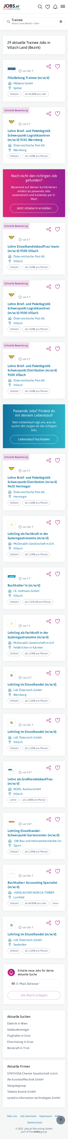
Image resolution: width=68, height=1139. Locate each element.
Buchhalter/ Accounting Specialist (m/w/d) (32, 885)
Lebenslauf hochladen (34, 439)
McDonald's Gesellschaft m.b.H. (33, 543)
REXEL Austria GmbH (27, 789)
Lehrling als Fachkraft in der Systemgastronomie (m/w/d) (28, 536)
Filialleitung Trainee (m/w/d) (28, 78)
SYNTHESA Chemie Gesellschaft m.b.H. (32, 1073)
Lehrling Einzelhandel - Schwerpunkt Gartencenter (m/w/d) (33, 833)
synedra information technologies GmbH (33, 1097)
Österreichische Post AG (29, 145)
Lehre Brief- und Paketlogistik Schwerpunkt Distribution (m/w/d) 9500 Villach (32, 370)
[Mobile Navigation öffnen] (63, 6)
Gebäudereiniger (18, 1029)
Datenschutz (34, 1122)
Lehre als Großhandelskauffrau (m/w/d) (30, 781)
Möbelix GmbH (23, 83)
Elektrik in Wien (17, 1023)
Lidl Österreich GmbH (27, 690)
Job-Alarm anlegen (34, 995)
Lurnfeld (18, 897)
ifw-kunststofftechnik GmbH (25, 1079)
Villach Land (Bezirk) (23, 47)
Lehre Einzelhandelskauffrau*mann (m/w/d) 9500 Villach (33, 249)
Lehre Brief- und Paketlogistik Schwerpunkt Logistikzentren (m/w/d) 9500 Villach (29, 308)
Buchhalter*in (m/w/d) (24, 585)
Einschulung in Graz (20, 1041)
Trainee (32, 42)
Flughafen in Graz (19, 1035)
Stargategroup (16, 1085)
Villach (18, 261)
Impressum (45, 1116)
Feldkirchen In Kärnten (28, 647)
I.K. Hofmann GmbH (26, 590)
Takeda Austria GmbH (21, 1091)
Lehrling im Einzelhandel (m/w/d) (32, 684)
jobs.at (28, 1128)
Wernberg (19, 150)
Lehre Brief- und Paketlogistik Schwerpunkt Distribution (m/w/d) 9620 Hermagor (32, 482)
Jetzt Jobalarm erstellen (34, 208)
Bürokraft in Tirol (18, 1048)
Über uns (12, 1116)
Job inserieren (28, 1116)
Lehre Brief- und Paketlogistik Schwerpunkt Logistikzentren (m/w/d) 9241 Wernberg (29, 135)
